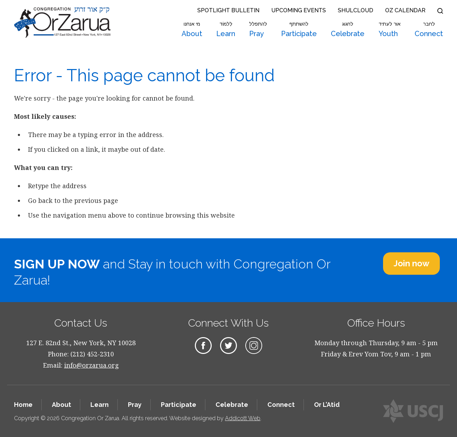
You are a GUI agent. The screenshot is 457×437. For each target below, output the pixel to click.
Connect (429, 29)
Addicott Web (242, 418)
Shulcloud (355, 10)
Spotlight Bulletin (228, 10)
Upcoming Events (298, 10)
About (192, 29)
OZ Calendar (405, 10)
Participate (299, 29)
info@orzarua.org (91, 365)
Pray (258, 29)
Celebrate (347, 29)
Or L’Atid (327, 404)
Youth (389, 29)
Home (23, 404)
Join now (411, 263)
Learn (225, 29)
